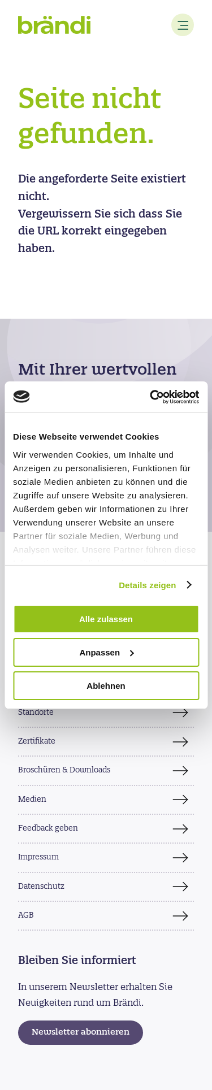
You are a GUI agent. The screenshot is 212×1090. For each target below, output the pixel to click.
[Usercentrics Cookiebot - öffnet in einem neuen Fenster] (151, 396)
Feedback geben (48, 828)
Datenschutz (41, 887)
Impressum (38, 857)
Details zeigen (147, 584)
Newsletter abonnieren (80, 1032)
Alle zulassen (106, 619)
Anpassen (106, 652)
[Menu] (182, 25)
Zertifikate (36, 741)
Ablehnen (105, 685)
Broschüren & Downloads (64, 770)
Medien (32, 800)
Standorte (36, 712)
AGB (26, 915)
